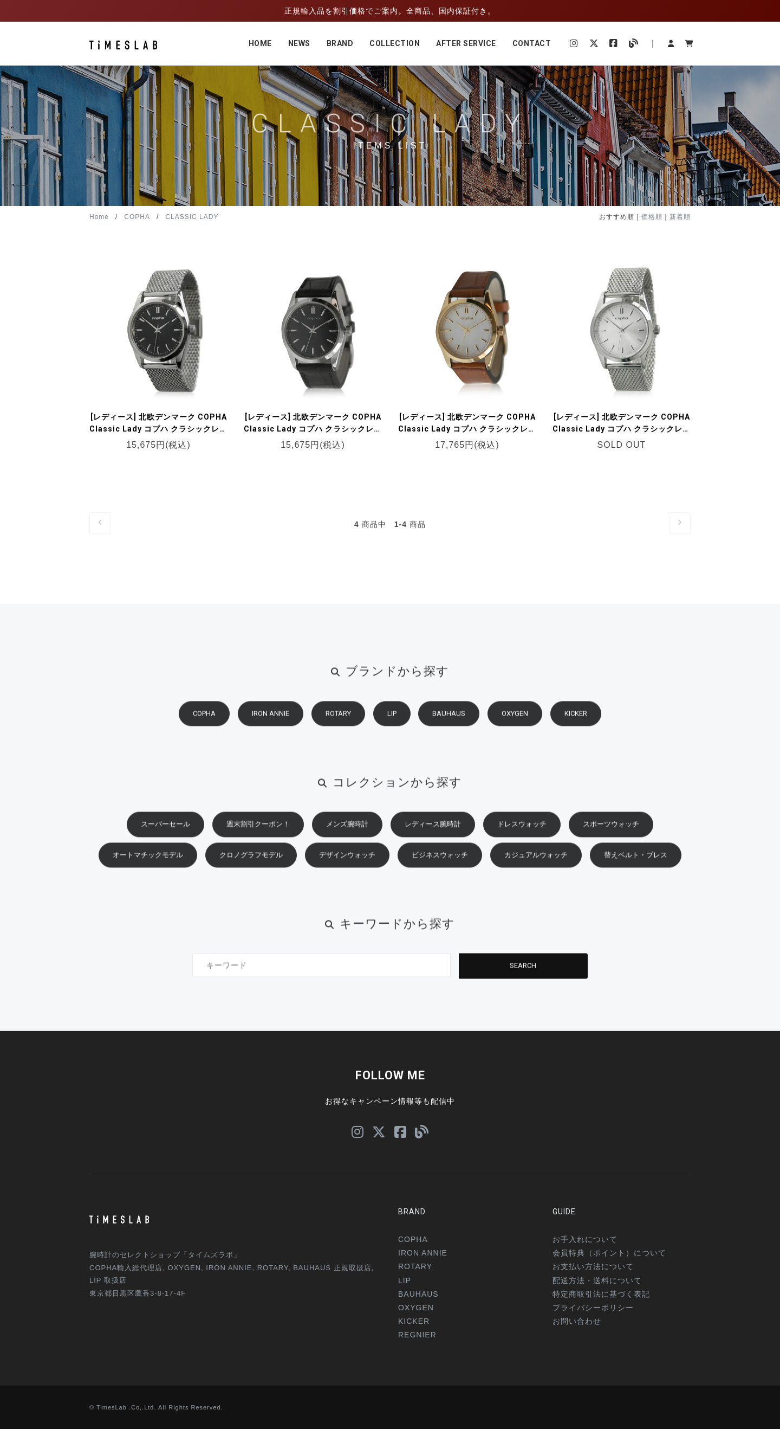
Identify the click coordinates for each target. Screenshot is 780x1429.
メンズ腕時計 (347, 832)
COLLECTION (394, 43)
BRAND (340, 43)
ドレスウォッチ (522, 832)
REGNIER (417, 1334)
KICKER (575, 721)
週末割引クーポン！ (258, 832)
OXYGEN (515, 721)
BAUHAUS (448, 721)
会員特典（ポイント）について (609, 1252)
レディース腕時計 (433, 832)
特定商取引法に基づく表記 (601, 1294)
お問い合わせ (576, 1321)
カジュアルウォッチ (536, 863)
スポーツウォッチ (611, 832)
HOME (260, 43)
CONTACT (531, 43)
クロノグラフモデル (251, 863)
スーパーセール (165, 832)
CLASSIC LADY (191, 217)
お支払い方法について (593, 1266)
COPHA (137, 217)
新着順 (680, 217)
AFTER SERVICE (466, 43)
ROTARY (338, 721)
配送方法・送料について (597, 1280)
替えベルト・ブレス (635, 863)
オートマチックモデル (148, 863)
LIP (391, 721)
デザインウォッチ (347, 863)
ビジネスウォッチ (440, 863)
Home (99, 217)
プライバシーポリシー (593, 1307)
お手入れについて (585, 1239)
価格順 (651, 217)
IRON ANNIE (270, 721)
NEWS (299, 43)
